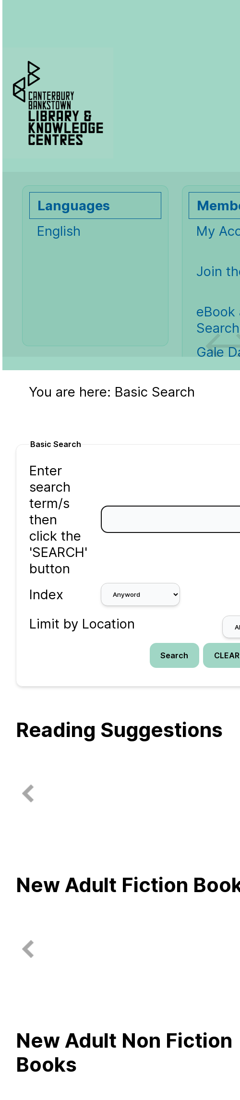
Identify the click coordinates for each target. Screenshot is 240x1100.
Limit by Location (82, 624)
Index (46, 594)
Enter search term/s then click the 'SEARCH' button (58, 519)
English (59, 231)
